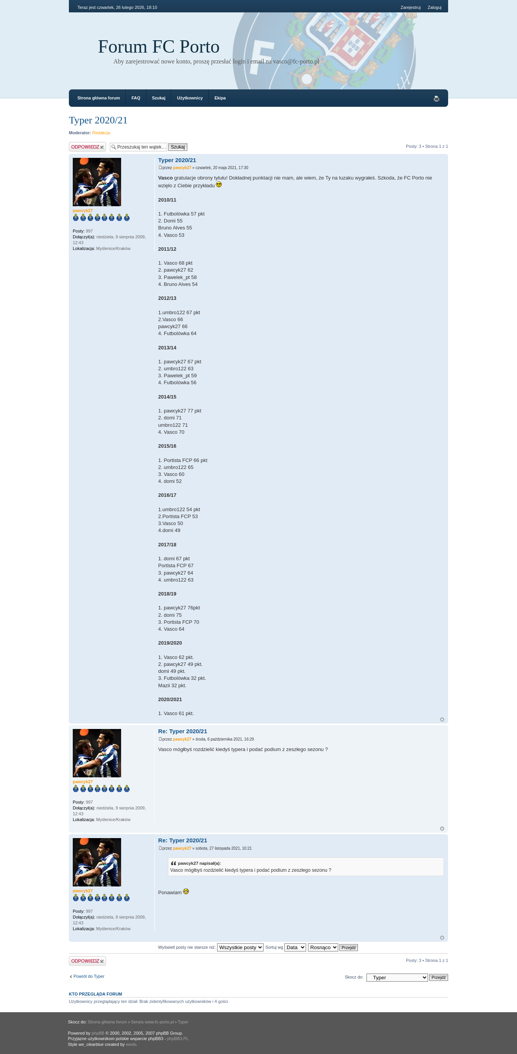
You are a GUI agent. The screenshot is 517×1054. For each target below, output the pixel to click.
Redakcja (101, 132)
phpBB (98, 1033)
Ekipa (220, 98)
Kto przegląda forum (95, 994)
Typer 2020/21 (98, 120)
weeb (131, 1044)
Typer (183, 1022)
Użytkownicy (190, 98)
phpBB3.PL (178, 1038)
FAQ (136, 98)
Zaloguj (435, 7)
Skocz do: (354, 977)
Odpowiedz (87, 147)
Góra (442, 719)
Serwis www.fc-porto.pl (152, 1022)
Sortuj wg (285, 947)
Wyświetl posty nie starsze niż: (211, 947)
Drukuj (436, 99)
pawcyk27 (182, 168)
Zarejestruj (411, 7)
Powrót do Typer (89, 976)
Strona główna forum (98, 98)
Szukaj (159, 98)
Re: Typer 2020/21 (182, 731)
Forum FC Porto (159, 46)
